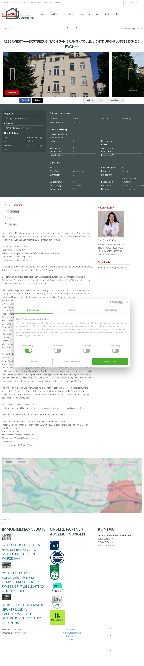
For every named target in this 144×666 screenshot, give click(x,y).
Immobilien (54, 14)
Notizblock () (89, 100)
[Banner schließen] (127, 302)
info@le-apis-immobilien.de (110, 254)
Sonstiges (13, 224)
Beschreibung (15, 204)
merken (101, 100)
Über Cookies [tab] (111, 310)
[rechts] (76, 29)
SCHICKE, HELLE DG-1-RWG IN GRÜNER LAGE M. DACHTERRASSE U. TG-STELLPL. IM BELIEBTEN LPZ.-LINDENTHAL (23, 614)
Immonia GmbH (20, 632)
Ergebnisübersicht (11, 29)
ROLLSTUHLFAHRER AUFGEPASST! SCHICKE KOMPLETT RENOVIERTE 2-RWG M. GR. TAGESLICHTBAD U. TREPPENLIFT (23, 582)
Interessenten (84, 14)
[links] (67, 29)
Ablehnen (34, 361)
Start (42, 14)
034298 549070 (10, 2)
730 (6, 141)
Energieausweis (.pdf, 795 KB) (113, 267)
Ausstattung (14, 212)
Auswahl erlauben (72, 361)
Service (107, 14)
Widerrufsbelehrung (72, 632)
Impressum (72, 629)
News (97, 14)
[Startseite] (18, 14)
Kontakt (119, 14)
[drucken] (122, 100)
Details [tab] (72, 310)
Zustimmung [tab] (33, 310)
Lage (11, 218)
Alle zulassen (110, 361)
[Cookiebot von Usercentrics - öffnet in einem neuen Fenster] (112, 302)
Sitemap (72, 639)
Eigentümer (68, 14)
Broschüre (113, 100)
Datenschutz (72, 636)
